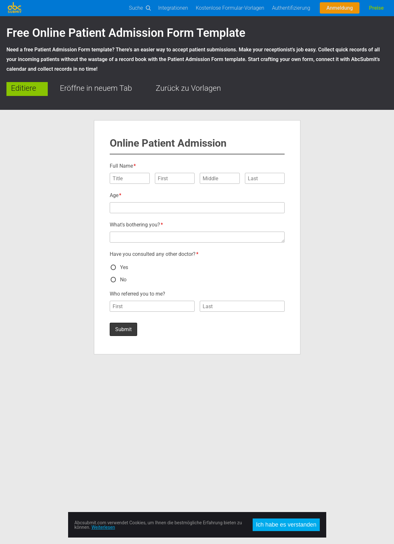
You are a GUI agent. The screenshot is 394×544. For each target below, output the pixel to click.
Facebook (207, 398)
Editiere (23, 88)
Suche (136, 8)
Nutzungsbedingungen (124, 436)
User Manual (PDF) (25, 429)
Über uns (110, 398)
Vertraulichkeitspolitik (123, 444)
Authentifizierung (291, 8)
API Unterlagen (21, 413)
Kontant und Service (121, 405)
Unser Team (114, 429)
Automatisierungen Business (34, 436)
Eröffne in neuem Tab (96, 88)
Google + (206, 413)
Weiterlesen (103, 527)
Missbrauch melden (121, 452)
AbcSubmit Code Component (35, 475)
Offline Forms (19, 460)
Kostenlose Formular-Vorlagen (230, 8)
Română (300, 405)
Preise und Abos (118, 413)
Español (300, 413)
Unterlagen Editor (23, 421)
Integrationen (173, 8)
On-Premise (18, 452)
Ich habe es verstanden (286, 524)
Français (300, 429)
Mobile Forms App (24, 467)
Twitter (204, 405)
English (299, 398)
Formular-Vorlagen (24, 398)
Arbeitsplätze (114, 421)
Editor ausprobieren (25, 405)
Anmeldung (339, 8)
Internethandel (20, 444)
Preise (376, 8)
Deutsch (300, 421)
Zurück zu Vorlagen (188, 88)
